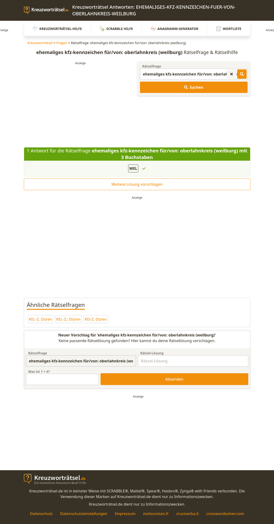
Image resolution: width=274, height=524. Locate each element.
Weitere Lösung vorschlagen (137, 184)
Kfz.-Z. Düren (40, 319)
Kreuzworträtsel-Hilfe (57, 28)
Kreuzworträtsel (40, 43)
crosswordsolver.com (225, 513)
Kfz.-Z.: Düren (68, 319)
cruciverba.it (187, 513)
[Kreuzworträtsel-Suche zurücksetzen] (231, 74)
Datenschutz (41, 513)
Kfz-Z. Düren (96, 319)
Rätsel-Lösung (151, 353)
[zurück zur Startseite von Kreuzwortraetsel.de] (48, 10)
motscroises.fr (156, 513)
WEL (133, 168)
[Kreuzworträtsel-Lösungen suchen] (242, 74)
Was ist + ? (39, 371)
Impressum (125, 513)
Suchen (193, 87)
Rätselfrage (151, 66)
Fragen (61, 43)
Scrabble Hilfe (116, 28)
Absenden (174, 379)
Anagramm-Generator (174, 28)
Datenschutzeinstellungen (83, 513)
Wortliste (228, 28)
